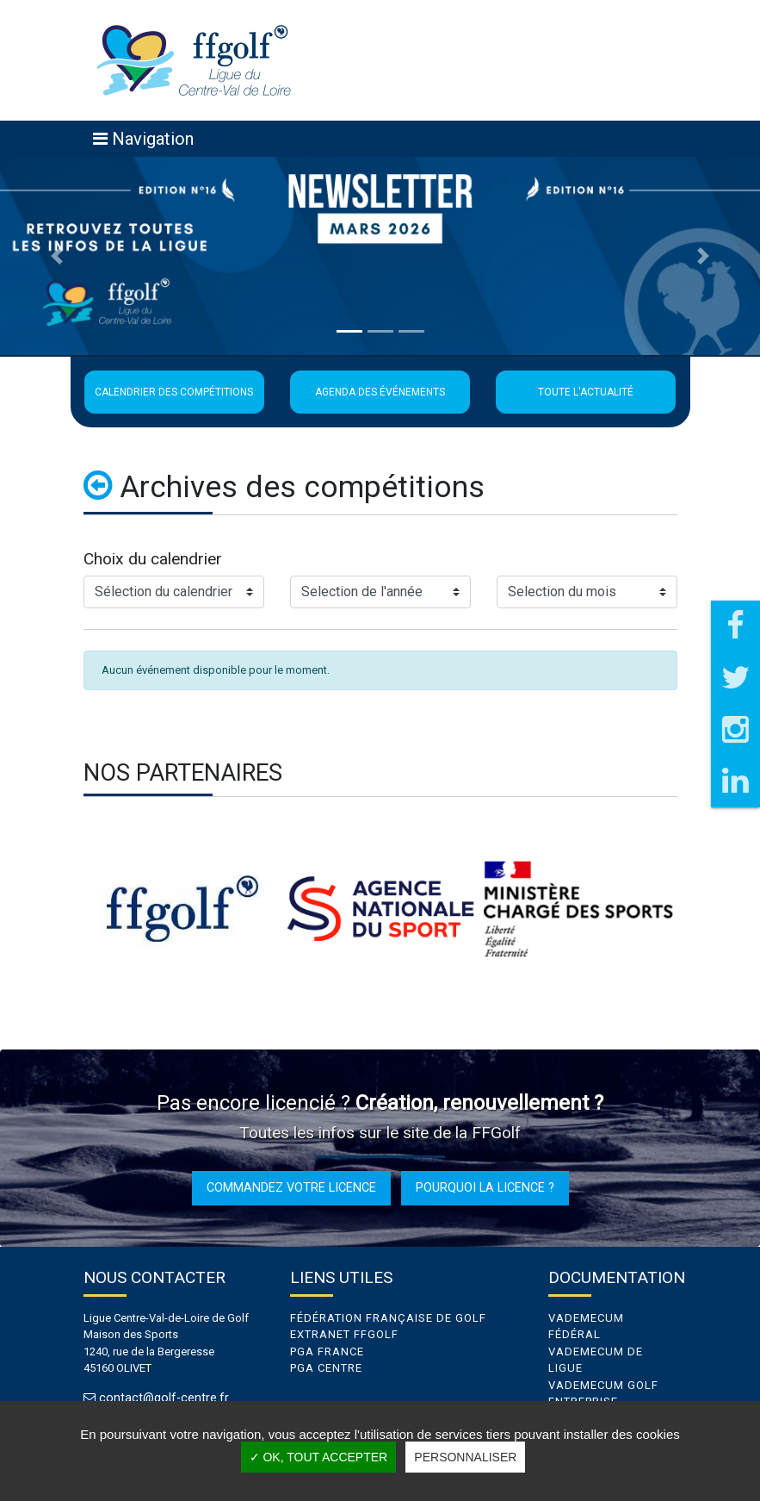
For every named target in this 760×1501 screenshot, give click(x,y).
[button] (57, 256)
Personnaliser (465, 1457)
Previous (70, 909)
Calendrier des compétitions (174, 392)
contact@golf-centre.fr (164, 1398)
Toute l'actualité (585, 392)
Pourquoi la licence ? (485, 1187)
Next (690, 909)
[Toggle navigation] (143, 139)
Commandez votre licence (291, 1187)
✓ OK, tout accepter (319, 1457)
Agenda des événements (380, 392)
